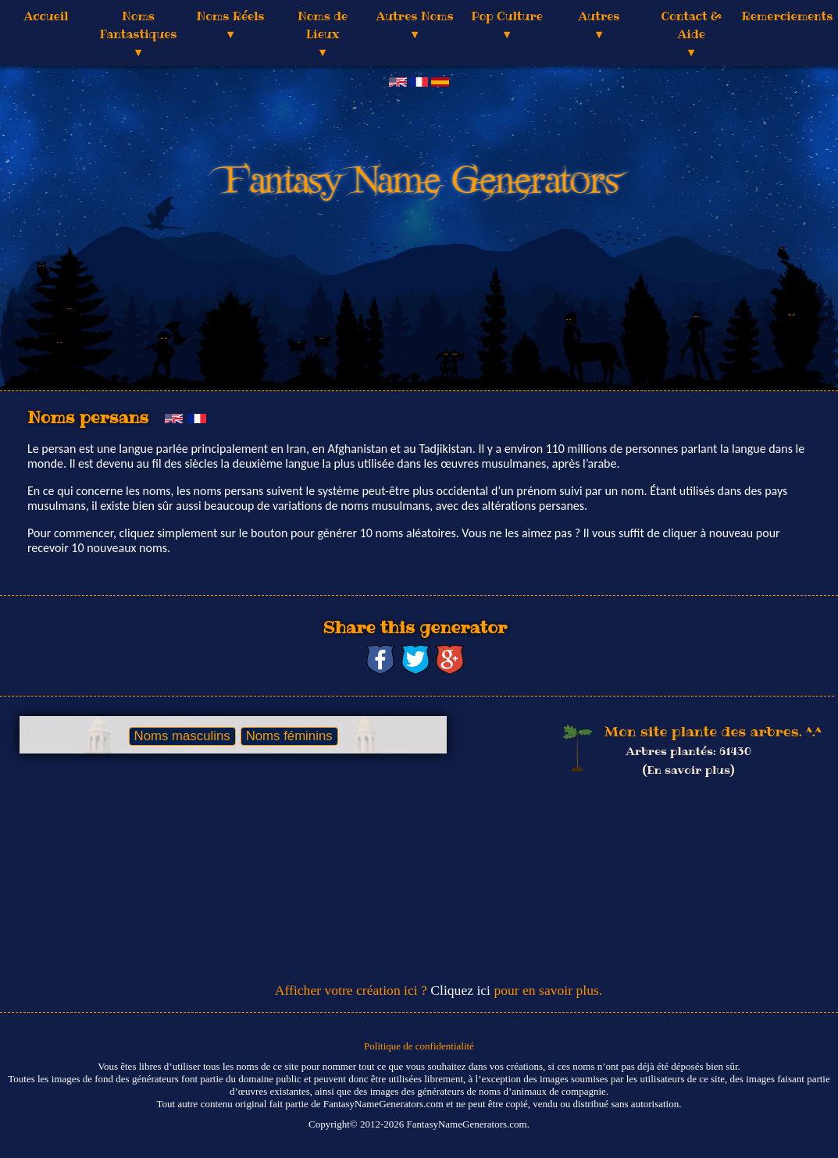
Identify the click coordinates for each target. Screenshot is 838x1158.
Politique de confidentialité (419, 1046)
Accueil (46, 16)
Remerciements (787, 16)
